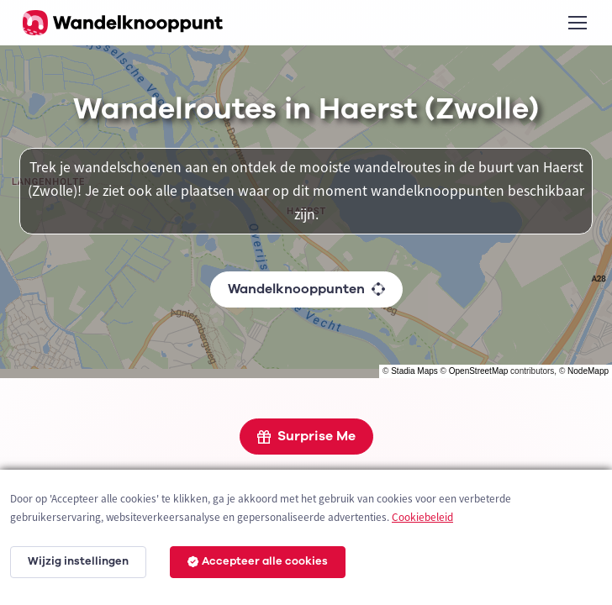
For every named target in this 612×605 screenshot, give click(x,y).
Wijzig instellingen (78, 561)
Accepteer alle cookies (257, 561)
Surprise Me (306, 436)
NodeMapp (588, 371)
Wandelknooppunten (306, 289)
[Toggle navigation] (576, 23)
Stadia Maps (414, 371)
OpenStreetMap (479, 371)
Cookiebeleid (422, 517)
